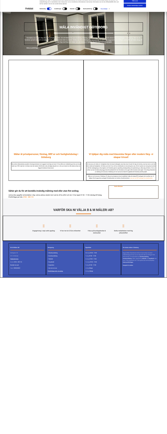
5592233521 (17, 268)
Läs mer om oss (53, 268)
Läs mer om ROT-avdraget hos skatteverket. (141, 178)
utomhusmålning (144, 256)
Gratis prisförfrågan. (128, 262)
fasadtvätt (151, 258)
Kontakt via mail (14, 265)
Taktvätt (51, 259)
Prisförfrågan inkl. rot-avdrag (55, 271)
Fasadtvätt (51, 262)
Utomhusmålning (53, 253)
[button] (32, 48)
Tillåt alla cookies (135, 5)
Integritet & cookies (128, 265)
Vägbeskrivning (14, 259)
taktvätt (144, 258)
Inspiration (51, 265)
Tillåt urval (135, 9)
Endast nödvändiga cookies (135, 14)
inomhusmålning (127, 258)
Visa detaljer (104, 17)
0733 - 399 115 (28, 197)
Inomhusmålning (53, 256)
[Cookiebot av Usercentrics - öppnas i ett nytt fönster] (29, 17)
